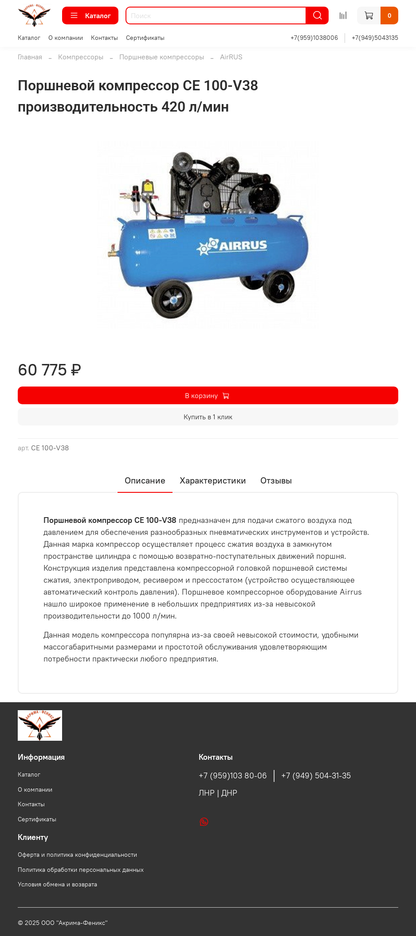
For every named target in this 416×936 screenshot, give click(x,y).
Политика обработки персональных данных (81, 870)
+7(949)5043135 (375, 38)
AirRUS (231, 56)
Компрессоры (80, 56)
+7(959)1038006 (314, 38)
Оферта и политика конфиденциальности (77, 855)
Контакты (104, 38)
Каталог (90, 15)
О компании (65, 38)
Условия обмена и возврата (57, 884)
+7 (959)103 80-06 (233, 776)
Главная (30, 56)
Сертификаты (145, 38)
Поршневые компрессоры (161, 56)
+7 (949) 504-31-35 (316, 776)
